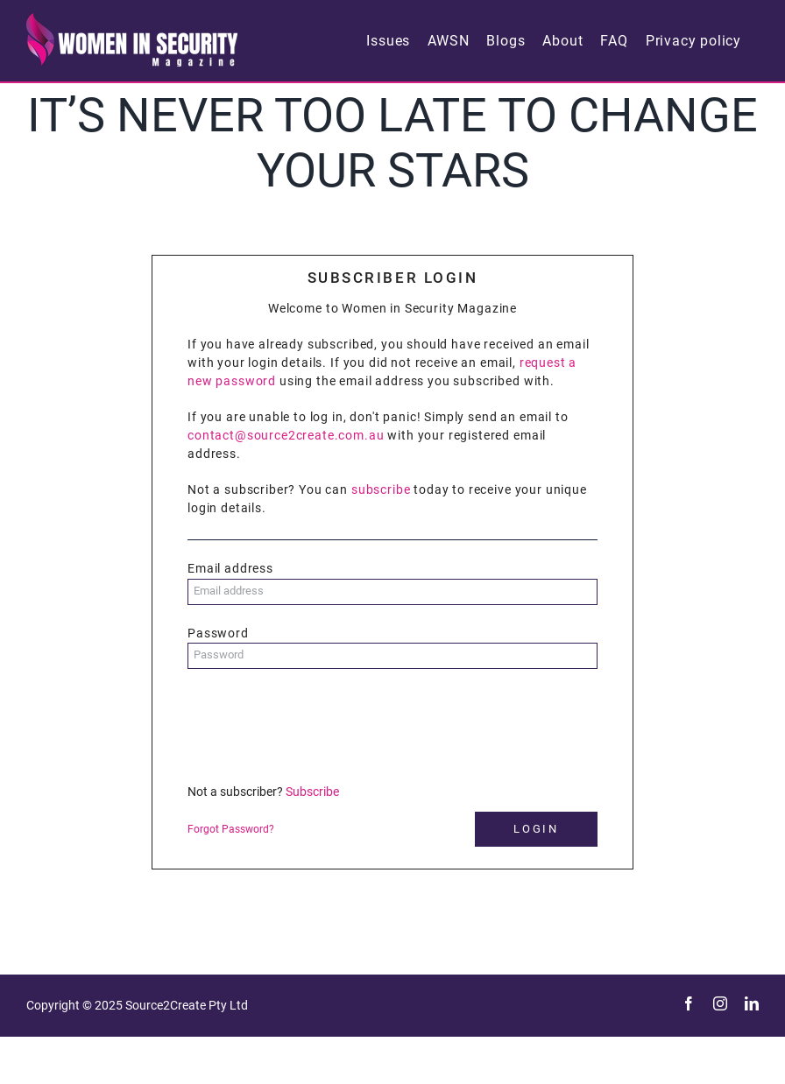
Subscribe (312, 792)
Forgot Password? (230, 829)
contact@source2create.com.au (286, 435)
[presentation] (320, 725)
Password (218, 633)
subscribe (381, 489)
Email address (230, 568)
